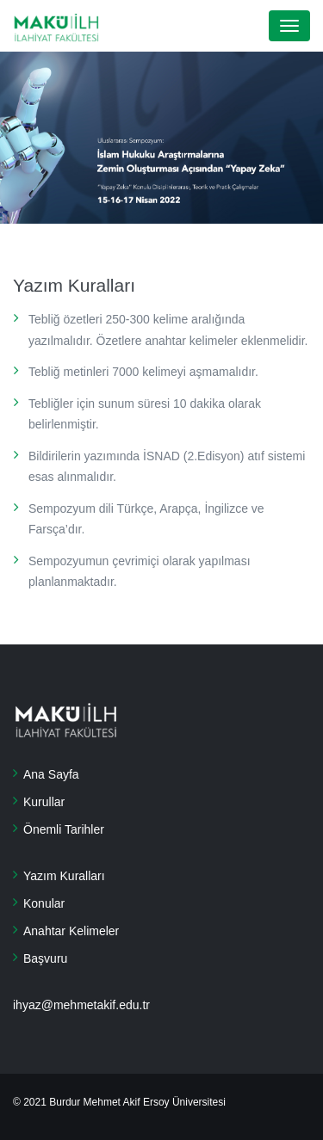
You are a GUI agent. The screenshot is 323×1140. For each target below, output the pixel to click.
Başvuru (45, 958)
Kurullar (44, 802)
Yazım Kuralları (64, 876)
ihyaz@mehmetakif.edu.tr (81, 1005)
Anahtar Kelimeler (71, 931)
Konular (44, 903)
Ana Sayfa (51, 774)
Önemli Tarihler (63, 829)
